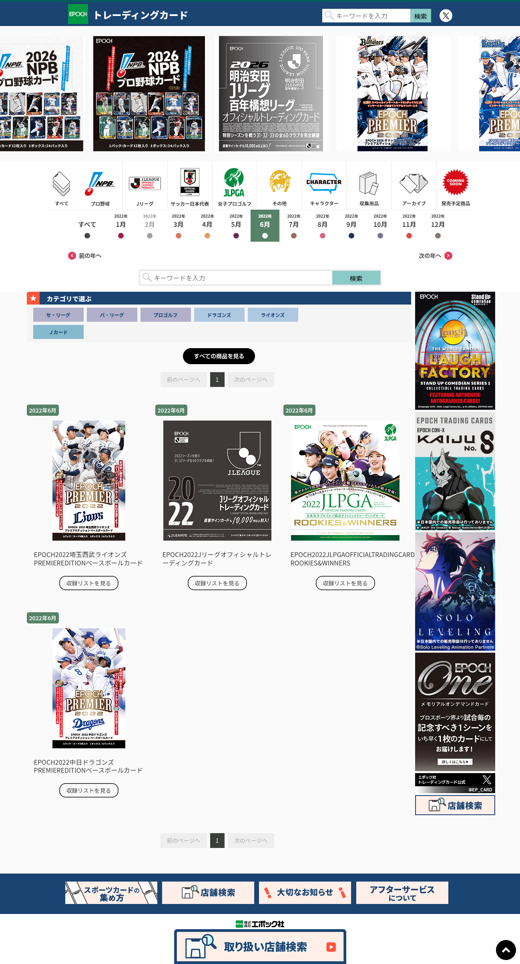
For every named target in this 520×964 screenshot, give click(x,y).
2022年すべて (87, 226)
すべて (62, 185)
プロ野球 (100, 185)
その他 (279, 185)
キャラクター (324, 185)
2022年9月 (351, 226)
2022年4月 (207, 226)
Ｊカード (58, 332)
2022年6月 (265, 226)
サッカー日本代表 (189, 185)
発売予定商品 (455, 185)
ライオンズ (273, 314)
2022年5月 (236, 226)
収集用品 (369, 185)
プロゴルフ (165, 314)
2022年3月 (178, 226)
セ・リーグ (58, 314)
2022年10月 (380, 226)
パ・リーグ (112, 314)
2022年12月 (438, 226)
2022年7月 (293, 226)
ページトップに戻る (506, 950)
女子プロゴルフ (234, 185)
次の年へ (435, 256)
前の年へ (85, 256)
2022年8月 (322, 226)
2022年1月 (120, 226)
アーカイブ (414, 185)
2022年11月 (409, 226)
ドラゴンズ (219, 314)
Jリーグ (144, 185)
